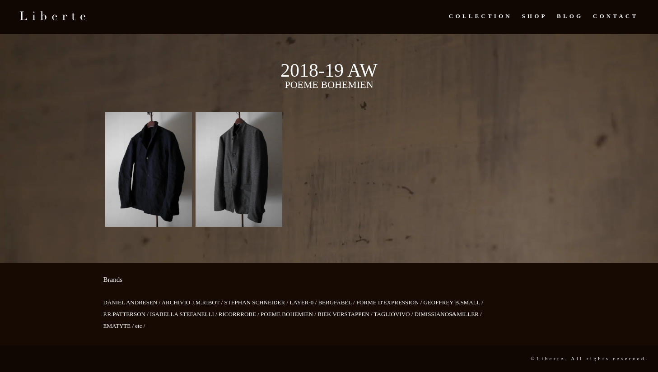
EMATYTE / (119, 325)
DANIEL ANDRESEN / (132, 302)
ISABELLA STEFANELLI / (184, 314)
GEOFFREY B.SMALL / (453, 302)
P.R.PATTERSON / (126, 314)
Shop (534, 16)
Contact (615, 16)
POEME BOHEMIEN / (289, 314)
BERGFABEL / (337, 302)
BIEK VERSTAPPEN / (345, 314)
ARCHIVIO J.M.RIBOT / (193, 302)
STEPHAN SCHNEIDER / (256, 302)
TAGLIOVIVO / (394, 314)
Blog (570, 16)
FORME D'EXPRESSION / (390, 302)
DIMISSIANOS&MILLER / (448, 314)
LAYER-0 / (303, 302)
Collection (480, 16)
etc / (140, 325)
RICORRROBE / (240, 314)
